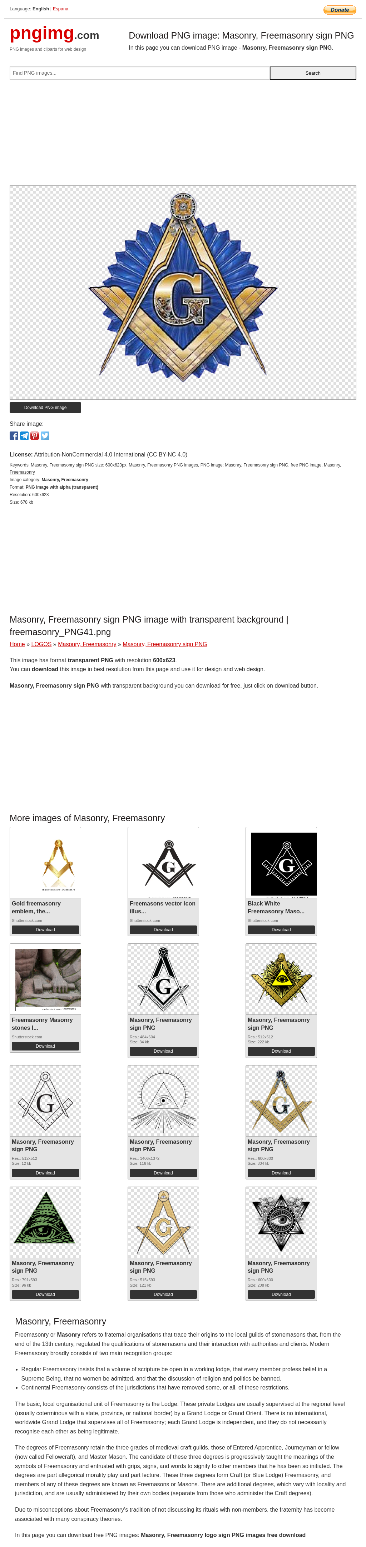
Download (45, 929)
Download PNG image (45, 407)
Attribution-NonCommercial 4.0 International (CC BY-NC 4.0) (110, 454)
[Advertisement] (183, 135)
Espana (60, 8)
